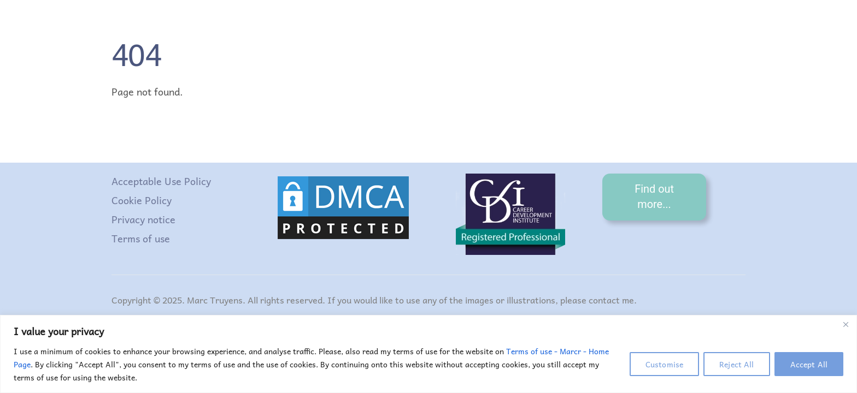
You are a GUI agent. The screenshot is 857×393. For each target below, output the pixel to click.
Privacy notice (143, 219)
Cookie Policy (141, 200)
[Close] (845, 324)
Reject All (736, 364)
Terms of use (140, 238)
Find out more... (654, 197)
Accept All (808, 364)
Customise (664, 364)
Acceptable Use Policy (161, 181)
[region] (428, 354)
